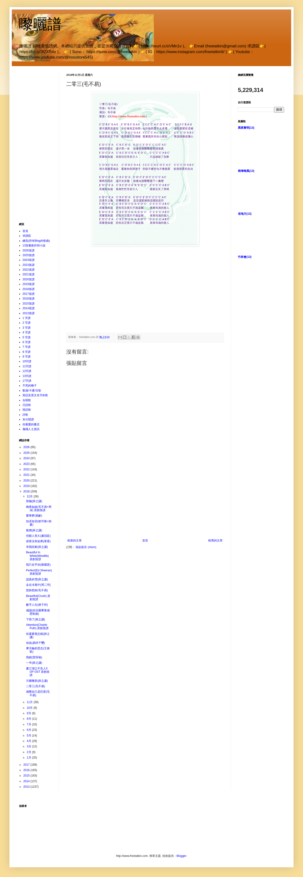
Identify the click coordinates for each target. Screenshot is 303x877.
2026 (27, 447)
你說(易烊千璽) (35, 643)
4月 (29, 741)
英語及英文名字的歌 (35, 395)
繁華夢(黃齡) (34, 515)
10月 (30, 707)
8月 (29, 718)
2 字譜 (26, 322)
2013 (27, 786)
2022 (27, 469)
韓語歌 (26, 409)
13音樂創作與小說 (33, 245)
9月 (29, 713)
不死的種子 (29, 385)
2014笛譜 (28, 308)
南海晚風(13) (246, 171)
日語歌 (26, 405)
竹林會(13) (244, 257)
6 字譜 (26, 342)
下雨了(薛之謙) (35, 619)
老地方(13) (244, 213)
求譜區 (26, 235)
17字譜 (26, 380)
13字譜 (26, 376)
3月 (29, 746)
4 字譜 (26, 332)
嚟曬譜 (40, 24)
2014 (27, 781)
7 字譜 (26, 347)
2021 (27, 475)
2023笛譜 (28, 265)
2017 (27, 764)
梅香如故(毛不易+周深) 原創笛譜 (38, 508)
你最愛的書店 (31, 424)
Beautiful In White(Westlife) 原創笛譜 (37, 556)
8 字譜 (26, 352)
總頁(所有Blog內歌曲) (36, 240)
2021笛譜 (28, 274)
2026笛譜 (28, 250)
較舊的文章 (215, 540)
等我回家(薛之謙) (37, 547)
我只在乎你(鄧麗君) (38, 564)
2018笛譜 (28, 289)
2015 (27, 775)
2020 (27, 480)
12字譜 (26, 371)
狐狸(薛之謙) (34, 530)
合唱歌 (26, 400)
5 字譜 (26, 337)
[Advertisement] (145, 503)
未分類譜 (28, 419)
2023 (27, 464)
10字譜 (26, 361)
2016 (27, 770)
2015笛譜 (28, 303)
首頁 (145, 540)
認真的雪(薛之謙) (37, 579)
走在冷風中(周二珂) (38, 584)
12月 (30, 496)
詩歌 (25, 414)
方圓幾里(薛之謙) (37, 680)
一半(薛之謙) (34, 662)
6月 (29, 730)
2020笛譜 (28, 279)
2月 (29, 752)
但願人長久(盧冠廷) (38, 535)
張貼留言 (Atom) (86, 547)
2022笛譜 (28, 269)
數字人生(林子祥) (37, 604)
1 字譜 (26, 318)
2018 (27, 491)
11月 (30, 702)
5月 (29, 735)
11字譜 (26, 366)
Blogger (181, 856)
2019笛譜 (28, 284)
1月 (29, 757)
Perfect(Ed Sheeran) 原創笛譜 (39, 572)
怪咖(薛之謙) (34, 501)
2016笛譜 (28, 298)
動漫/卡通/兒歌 (31, 390)
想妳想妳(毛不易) (37, 590)
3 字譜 (26, 327)
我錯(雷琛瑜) (34, 657)
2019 (27, 486)
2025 (27, 452)
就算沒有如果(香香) (38, 541)
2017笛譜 (28, 293)
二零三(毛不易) (35, 686)
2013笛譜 (28, 313)
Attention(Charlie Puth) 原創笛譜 (37, 626)
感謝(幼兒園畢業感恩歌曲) (38, 612)
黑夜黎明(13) (246, 127)
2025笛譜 (28, 255)
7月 (29, 724)
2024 (27, 458)
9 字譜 (26, 356)
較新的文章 (74, 540)
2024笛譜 (28, 260)
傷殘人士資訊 (31, 429)
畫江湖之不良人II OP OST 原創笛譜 (37, 672)
